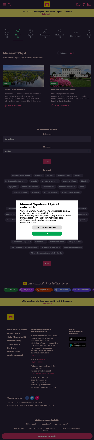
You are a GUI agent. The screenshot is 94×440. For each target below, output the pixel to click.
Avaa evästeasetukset (47, 227)
